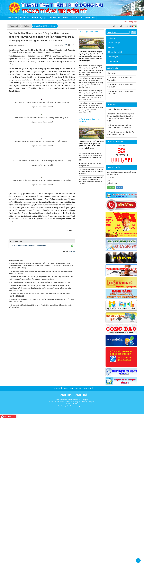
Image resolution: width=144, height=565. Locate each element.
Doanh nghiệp (113, 61)
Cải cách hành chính (59, 18)
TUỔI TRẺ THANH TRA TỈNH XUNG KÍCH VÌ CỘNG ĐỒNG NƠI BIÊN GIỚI (36, 503)
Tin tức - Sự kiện (39, 18)
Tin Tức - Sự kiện (114, 43)
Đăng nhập (87, 535)
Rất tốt (110, 178)
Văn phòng (72, 471)
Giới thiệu (24, 18)
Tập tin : (28, 466)
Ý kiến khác (112, 183)
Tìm (133, 32)
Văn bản (111, 47)
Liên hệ (78, 535)
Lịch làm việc (76, 18)
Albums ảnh (90, 18)
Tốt (109, 181)
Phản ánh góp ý (113, 57)
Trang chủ (12, 18)
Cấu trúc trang (68, 535)
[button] (72, 466)
